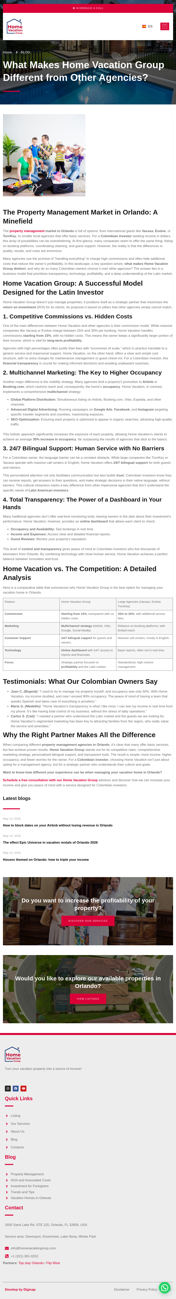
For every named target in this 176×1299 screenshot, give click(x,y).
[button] (165, 1288)
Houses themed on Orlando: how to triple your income (46, 860)
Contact (14, 1207)
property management (27, 231)
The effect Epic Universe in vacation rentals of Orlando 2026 (50, 842)
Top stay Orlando (31, 1263)
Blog (10, 1157)
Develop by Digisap (20, 1289)
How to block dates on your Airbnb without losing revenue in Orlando (57, 825)
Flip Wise (53, 1263)
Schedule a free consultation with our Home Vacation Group (50, 780)
